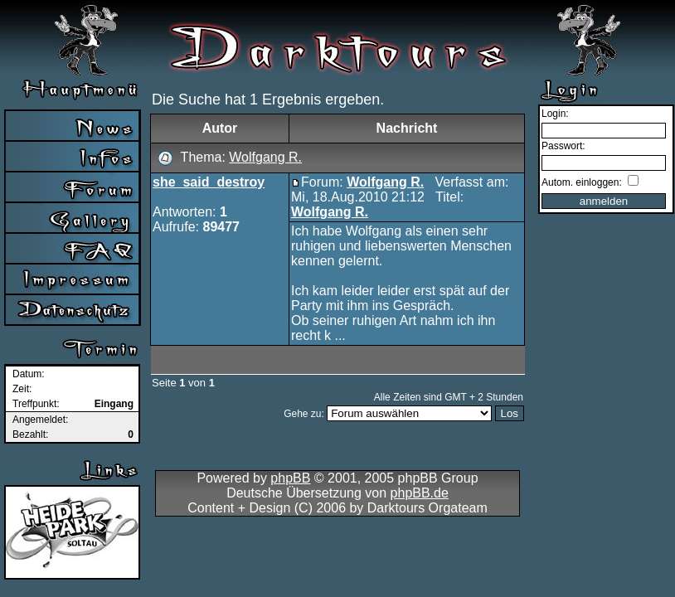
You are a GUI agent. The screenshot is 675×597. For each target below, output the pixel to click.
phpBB (290, 478)
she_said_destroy (209, 182)
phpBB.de (420, 493)
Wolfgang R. (265, 157)
